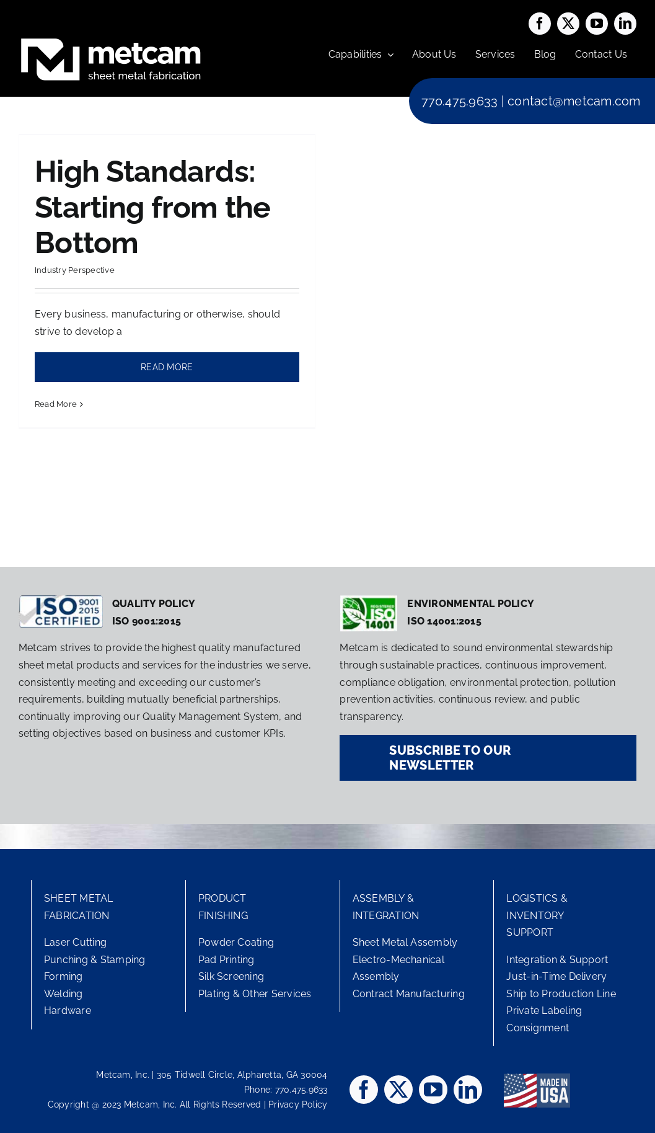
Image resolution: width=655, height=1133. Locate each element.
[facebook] (540, 23)
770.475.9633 (459, 101)
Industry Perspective (75, 270)
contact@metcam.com (574, 101)
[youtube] (597, 23)
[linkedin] (625, 23)
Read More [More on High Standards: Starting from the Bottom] (56, 404)
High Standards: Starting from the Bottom (153, 207)
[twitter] (568, 23)
